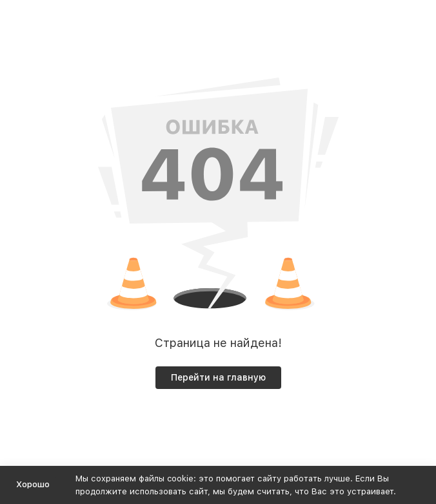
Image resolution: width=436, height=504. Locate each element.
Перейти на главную (218, 377)
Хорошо (33, 484)
